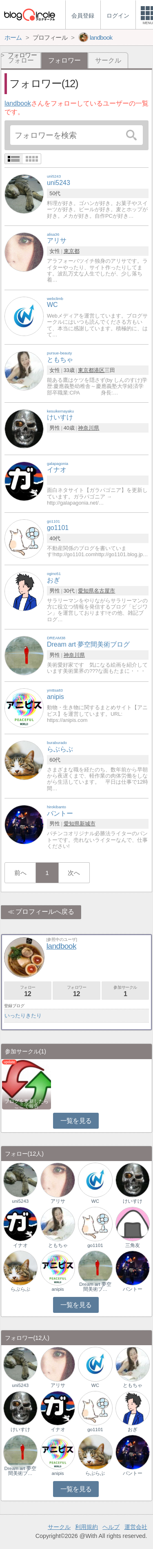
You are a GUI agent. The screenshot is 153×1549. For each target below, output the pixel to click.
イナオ (20, 1245)
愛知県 (86, 591)
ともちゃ (58, 1245)
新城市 (87, 824)
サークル (108, 60)
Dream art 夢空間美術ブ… (95, 1287)
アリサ (58, 1201)
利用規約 (86, 1527)
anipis (58, 1289)
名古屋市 (104, 591)
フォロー (27, 991)
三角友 (132, 1245)
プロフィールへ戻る (45, 911)
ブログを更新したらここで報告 (26, 1104)
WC (95, 1201)
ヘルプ (111, 1527)
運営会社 (135, 1527)
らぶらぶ (20, 1289)
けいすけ (132, 1201)
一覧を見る (76, 1120)
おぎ (132, 1429)
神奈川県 (88, 428)
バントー (132, 1289)
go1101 (95, 1245)
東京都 (72, 251)
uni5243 (20, 1201)
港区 (99, 370)
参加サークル (125, 991)
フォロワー (76, 991)
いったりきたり (23, 1015)
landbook (17, 103)
